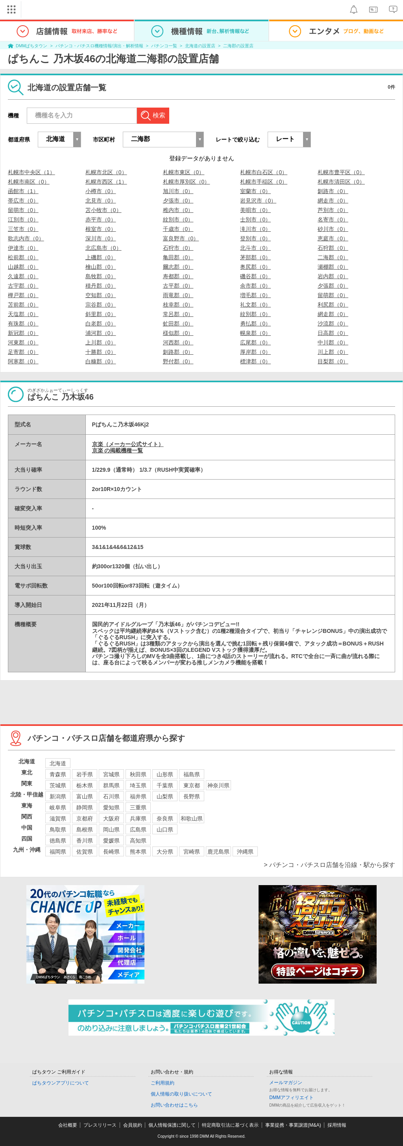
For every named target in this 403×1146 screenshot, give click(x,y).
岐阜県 (58, 807)
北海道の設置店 (200, 45)
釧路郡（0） (178, 352)
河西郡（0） (178, 342)
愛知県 (111, 807)
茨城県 (58, 785)
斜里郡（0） (100, 314)
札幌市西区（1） (106, 181)
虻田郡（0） (178, 323)
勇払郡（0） (255, 323)
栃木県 (84, 785)
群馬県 (111, 785)
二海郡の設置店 (238, 45)
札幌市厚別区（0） (186, 181)
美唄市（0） (255, 210)
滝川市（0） (255, 229)
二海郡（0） (333, 257)
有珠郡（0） (23, 323)
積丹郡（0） (100, 285)
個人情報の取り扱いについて (181, 1094)
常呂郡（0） (178, 314)
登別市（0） (255, 238)
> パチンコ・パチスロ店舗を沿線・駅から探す (329, 864)
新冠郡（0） (23, 333)
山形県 (165, 774)
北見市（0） (100, 200)
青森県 (58, 774)
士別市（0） (255, 219)
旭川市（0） (178, 191)
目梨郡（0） (333, 361)
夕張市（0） (178, 200)
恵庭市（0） (333, 238)
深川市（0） (100, 238)
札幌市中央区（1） (31, 172)
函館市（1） (23, 191)
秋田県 (138, 774)
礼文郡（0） (255, 304)
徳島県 (58, 840)
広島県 (138, 829)
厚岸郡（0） (255, 352)
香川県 (84, 840)
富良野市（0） (181, 238)
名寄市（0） (333, 219)
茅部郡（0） (255, 257)
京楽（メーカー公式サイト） (128, 444)
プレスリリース (99, 1125)
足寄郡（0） (23, 352)
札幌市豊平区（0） (341, 172)
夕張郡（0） (333, 285)
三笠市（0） (23, 229)
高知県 (138, 840)
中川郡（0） (333, 342)
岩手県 (84, 774)
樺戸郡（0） (23, 295)
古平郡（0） (178, 285)
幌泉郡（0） (255, 333)
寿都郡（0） (178, 276)
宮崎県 (191, 851)
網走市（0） (333, 200)
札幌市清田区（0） (341, 181)
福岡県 (58, 851)
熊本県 (138, 851)
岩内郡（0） (333, 276)
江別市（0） (23, 219)
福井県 (138, 796)
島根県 (84, 829)
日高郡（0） (333, 333)
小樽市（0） (100, 191)
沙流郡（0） (333, 323)
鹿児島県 (218, 851)
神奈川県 (218, 785)
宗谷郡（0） (100, 304)
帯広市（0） (23, 200)
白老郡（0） (100, 323)
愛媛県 (111, 840)
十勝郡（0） (100, 352)
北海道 (58, 763)
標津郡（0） (255, 361)
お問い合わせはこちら (174, 1105)
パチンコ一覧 (164, 45)
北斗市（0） (255, 248)
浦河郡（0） (100, 333)
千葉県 (165, 785)
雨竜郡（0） (178, 295)
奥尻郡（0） (255, 267)
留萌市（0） (23, 210)
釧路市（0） (333, 191)
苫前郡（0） (23, 304)
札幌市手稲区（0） (263, 181)
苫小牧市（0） (103, 210)
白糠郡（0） (100, 361)
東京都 (191, 785)
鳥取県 (58, 829)
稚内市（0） (178, 210)
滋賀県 (58, 818)
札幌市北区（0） (106, 172)
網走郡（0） (333, 314)
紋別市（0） (178, 219)
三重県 (138, 807)
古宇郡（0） (23, 285)
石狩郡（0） (333, 248)
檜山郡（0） (100, 267)
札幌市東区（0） (184, 172)
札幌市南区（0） (29, 181)
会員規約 (132, 1125)
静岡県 (84, 807)
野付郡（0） (178, 361)
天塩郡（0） (23, 314)
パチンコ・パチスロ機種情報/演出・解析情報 (99, 45)
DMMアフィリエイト (291, 1097)
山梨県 (165, 796)
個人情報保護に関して (172, 1125)
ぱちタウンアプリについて (60, 1083)
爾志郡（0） (178, 267)
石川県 (111, 796)
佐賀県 (84, 851)
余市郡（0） (255, 285)
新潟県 (58, 796)
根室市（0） (100, 229)
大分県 (165, 851)
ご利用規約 (162, 1083)
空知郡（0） (100, 295)
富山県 (84, 796)
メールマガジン (285, 1082)
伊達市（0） (23, 248)
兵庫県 (138, 818)
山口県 (165, 829)
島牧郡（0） (100, 276)
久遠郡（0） (23, 276)
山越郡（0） (23, 267)
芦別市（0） (333, 210)
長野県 (191, 796)
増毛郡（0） (255, 295)
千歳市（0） (178, 229)
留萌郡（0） (333, 295)
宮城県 (111, 774)
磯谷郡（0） (255, 276)
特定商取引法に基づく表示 (230, 1125)
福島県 (191, 774)
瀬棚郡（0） (333, 267)
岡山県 (111, 829)
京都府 (84, 818)
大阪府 (111, 818)
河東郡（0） (23, 342)
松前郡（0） (23, 257)
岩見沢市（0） (258, 200)
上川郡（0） (100, 342)
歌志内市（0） (26, 238)
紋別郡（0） (255, 314)
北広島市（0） (103, 248)
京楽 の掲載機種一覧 (117, 450)
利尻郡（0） (333, 304)
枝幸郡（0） (178, 304)
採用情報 (336, 1125)
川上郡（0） (333, 352)
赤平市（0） (100, 219)
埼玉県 (138, 785)
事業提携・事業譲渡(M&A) (293, 1125)
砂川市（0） (333, 229)
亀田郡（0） (178, 257)
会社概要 (67, 1125)
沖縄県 (245, 851)
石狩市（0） (178, 248)
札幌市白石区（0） (263, 172)
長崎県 (111, 851)
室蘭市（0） (255, 191)
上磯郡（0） (100, 257)
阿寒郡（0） (23, 361)
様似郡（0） (178, 333)
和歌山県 (192, 818)
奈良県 (165, 818)
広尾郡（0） (255, 342)
